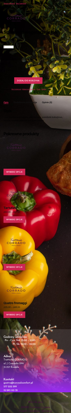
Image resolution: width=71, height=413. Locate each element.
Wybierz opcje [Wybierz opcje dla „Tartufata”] (14, 219)
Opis (6, 102)
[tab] (6, 102)
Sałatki (43, 89)
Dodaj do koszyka (28, 80)
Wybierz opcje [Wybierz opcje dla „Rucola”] (14, 172)
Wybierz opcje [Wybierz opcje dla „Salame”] (14, 267)
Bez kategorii (21, 3)
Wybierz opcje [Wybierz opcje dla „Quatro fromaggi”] (14, 314)
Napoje (33, 89)
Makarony (25, 89)
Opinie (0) (47, 102)
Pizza (38, 89)
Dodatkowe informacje (25, 102)
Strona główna (9, 3)
